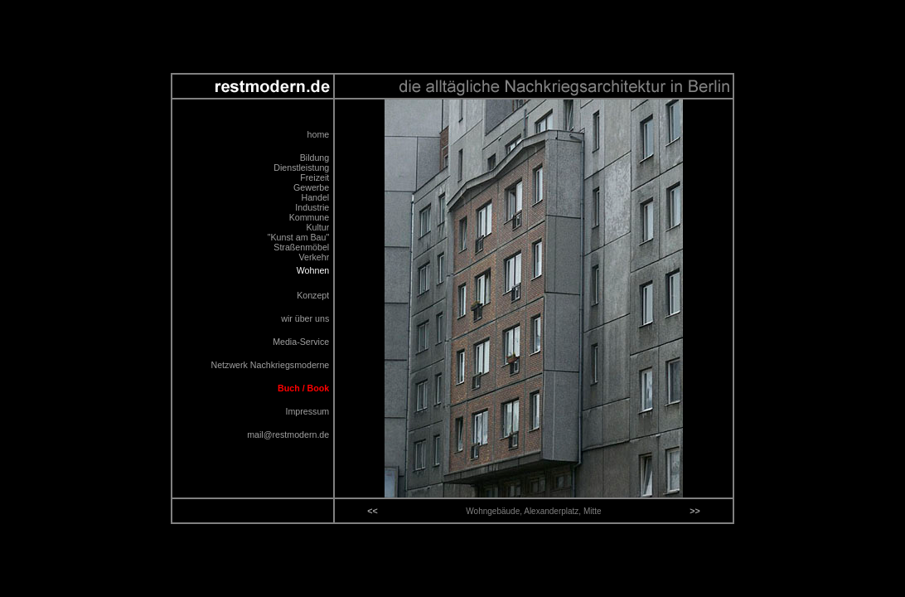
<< (372, 511)
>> (694, 511)
